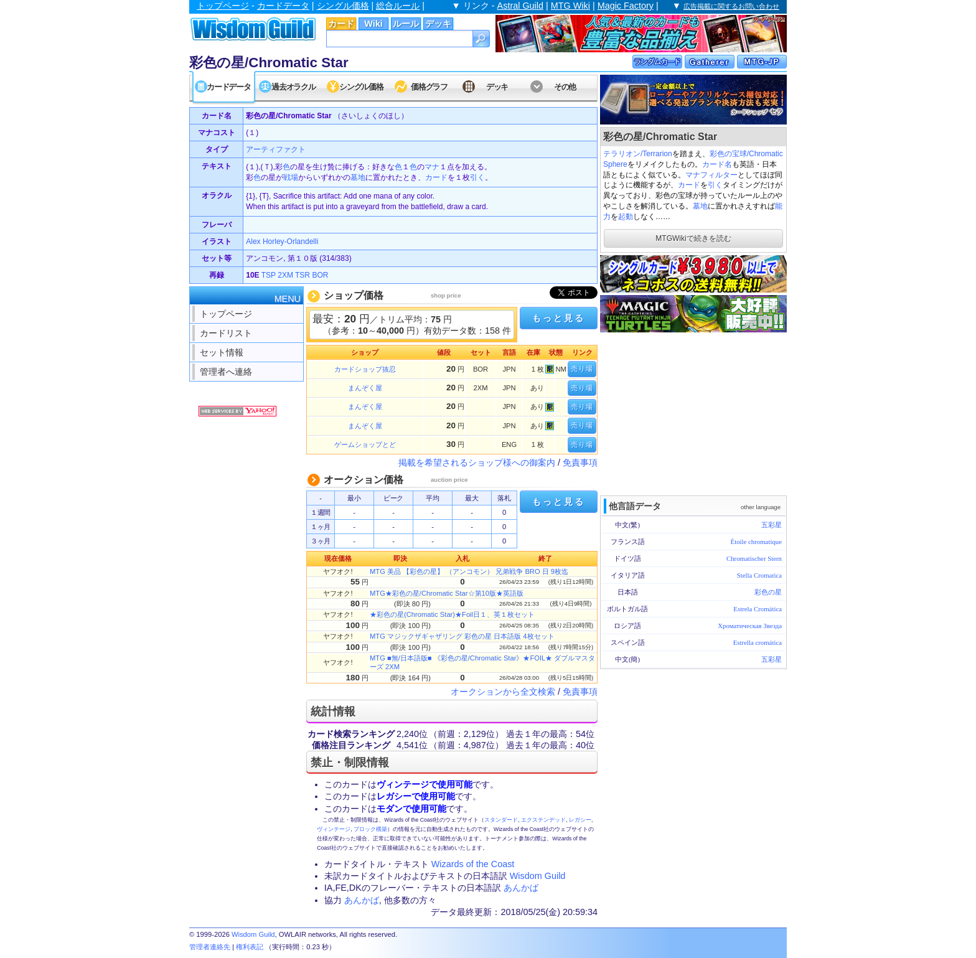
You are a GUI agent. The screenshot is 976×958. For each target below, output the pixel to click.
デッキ (438, 24)
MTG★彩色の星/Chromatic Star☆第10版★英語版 (446, 593)
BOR (320, 275)
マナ (432, 166)
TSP (268, 275)
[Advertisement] (693, 413)
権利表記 (249, 947)
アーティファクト (276, 149)
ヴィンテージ (333, 829)
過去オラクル (293, 87)
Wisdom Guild (538, 876)
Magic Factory (626, 6)
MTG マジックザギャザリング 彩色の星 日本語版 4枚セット (462, 636)
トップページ (223, 6)
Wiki (373, 24)
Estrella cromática (757, 642)
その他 (565, 87)
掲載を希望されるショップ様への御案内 (476, 462)
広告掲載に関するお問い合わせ (731, 6)
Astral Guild (520, 6)
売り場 (582, 368)
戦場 (290, 177)
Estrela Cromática (757, 609)
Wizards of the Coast (473, 864)
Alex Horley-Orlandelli (282, 241)
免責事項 (580, 462)
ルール (406, 24)
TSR (302, 275)
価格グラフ (429, 87)
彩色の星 (768, 592)
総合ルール (398, 6)
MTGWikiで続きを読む (693, 238)
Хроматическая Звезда (750, 625)
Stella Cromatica (759, 575)
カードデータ (283, 6)
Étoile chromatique (756, 541)
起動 (625, 216)
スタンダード (501, 820)
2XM (285, 275)
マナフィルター (711, 175)
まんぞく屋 (365, 388)
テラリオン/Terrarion (637, 153)
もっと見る (558, 318)
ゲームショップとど (365, 444)
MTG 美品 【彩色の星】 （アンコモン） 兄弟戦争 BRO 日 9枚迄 (469, 571)
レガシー (580, 820)
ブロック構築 (370, 829)
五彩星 (771, 524)
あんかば (521, 888)
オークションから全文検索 (503, 692)
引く (715, 185)
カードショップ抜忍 (365, 369)
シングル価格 (343, 6)
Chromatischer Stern (754, 558)
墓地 (700, 206)
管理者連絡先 (209, 947)
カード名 (717, 164)
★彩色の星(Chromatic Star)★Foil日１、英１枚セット (452, 614)
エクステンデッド (543, 820)
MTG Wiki (570, 6)
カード (341, 24)
